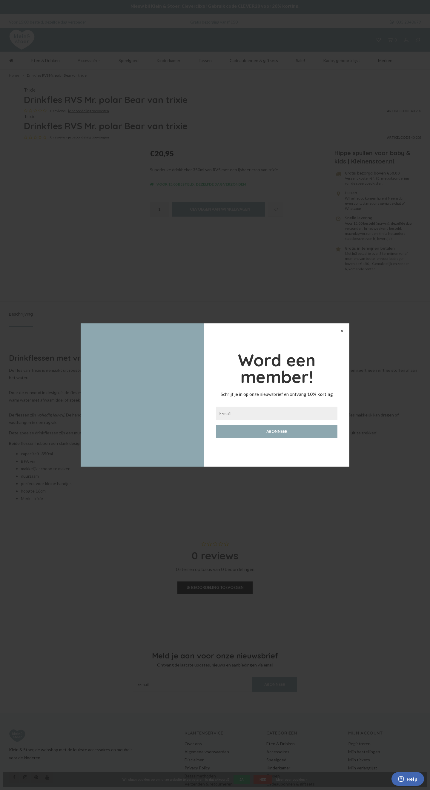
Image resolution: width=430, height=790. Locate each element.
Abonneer (277, 431)
